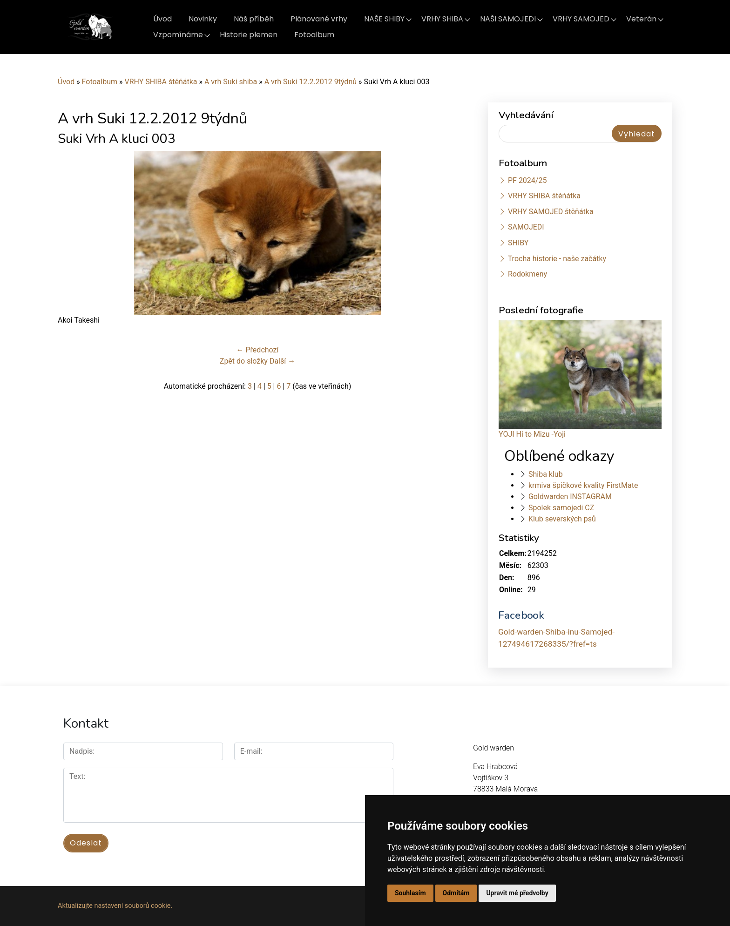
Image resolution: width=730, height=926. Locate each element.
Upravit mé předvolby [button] (517, 893)
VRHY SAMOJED (581, 19)
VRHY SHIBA (442, 19)
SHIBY (518, 242)
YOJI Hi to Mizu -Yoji (532, 434)
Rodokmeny (527, 274)
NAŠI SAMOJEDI (508, 19)
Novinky (203, 19)
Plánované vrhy (319, 19)
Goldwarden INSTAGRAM (570, 496)
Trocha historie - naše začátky (557, 258)
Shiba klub (545, 474)
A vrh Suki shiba (230, 81)
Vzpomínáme (178, 34)
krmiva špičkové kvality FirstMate (583, 485)
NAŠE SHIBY (384, 19)
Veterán (641, 19)
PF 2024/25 (527, 180)
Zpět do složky (244, 361)
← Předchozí (258, 349)
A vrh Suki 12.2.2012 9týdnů (311, 81)
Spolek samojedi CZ (561, 507)
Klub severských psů (562, 518)
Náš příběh (254, 19)
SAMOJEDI (526, 227)
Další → (282, 361)
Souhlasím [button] (410, 893)
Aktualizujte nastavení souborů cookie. (115, 906)
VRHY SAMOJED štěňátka (551, 211)
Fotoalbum (314, 34)
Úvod (162, 19)
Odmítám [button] (456, 893)
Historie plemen (248, 34)
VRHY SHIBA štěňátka (160, 81)
